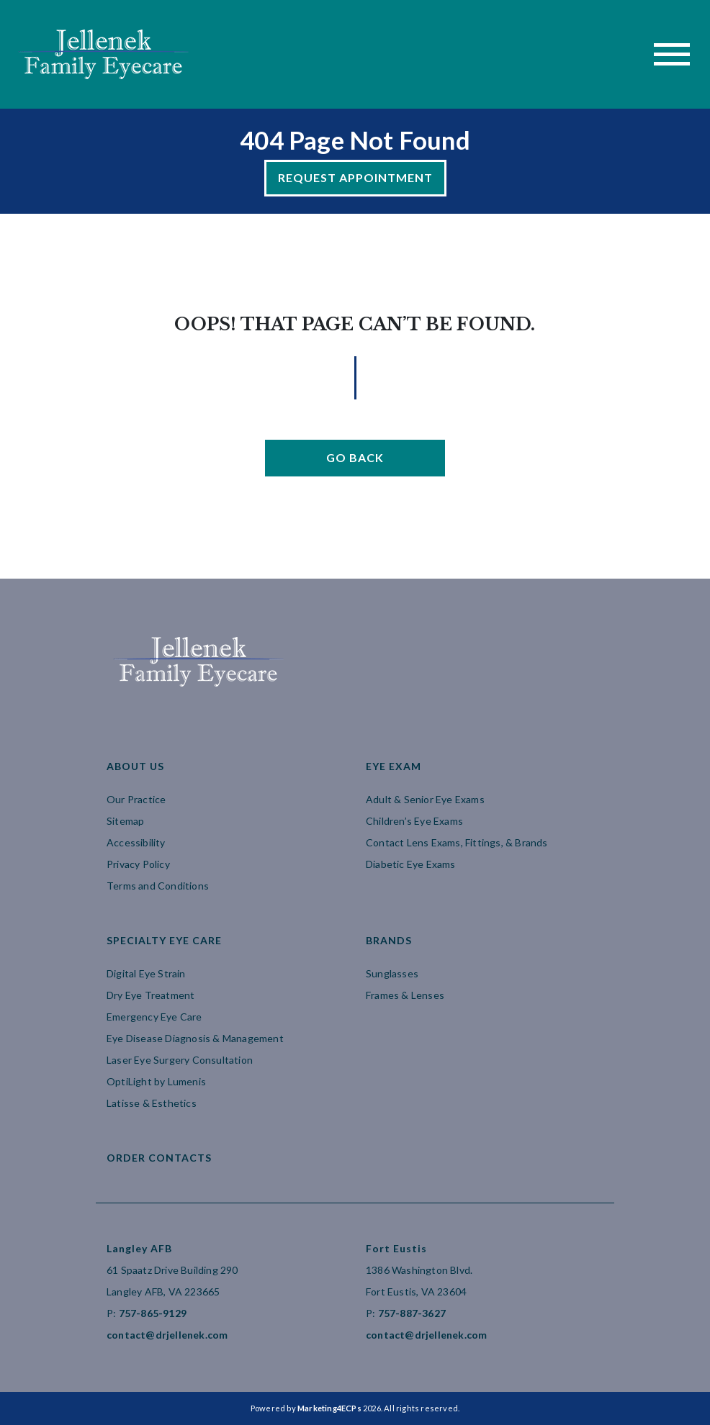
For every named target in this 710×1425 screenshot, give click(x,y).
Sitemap (125, 821)
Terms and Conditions (158, 885)
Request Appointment (355, 177)
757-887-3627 (412, 1313)
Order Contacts (159, 1158)
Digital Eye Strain (146, 973)
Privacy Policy (138, 864)
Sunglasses (392, 973)
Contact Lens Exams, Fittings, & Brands (457, 842)
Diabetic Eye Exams (411, 864)
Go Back (355, 457)
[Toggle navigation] (671, 54)
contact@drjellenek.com (167, 1335)
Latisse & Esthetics (152, 1103)
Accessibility (136, 842)
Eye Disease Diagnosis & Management (195, 1038)
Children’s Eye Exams (414, 821)
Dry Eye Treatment (150, 995)
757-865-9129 (153, 1313)
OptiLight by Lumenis (156, 1081)
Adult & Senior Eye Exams (425, 799)
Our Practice (136, 799)
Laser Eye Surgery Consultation (180, 1060)
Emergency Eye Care (154, 1016)
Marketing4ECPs (329, 1408)
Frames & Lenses (405, 995)
